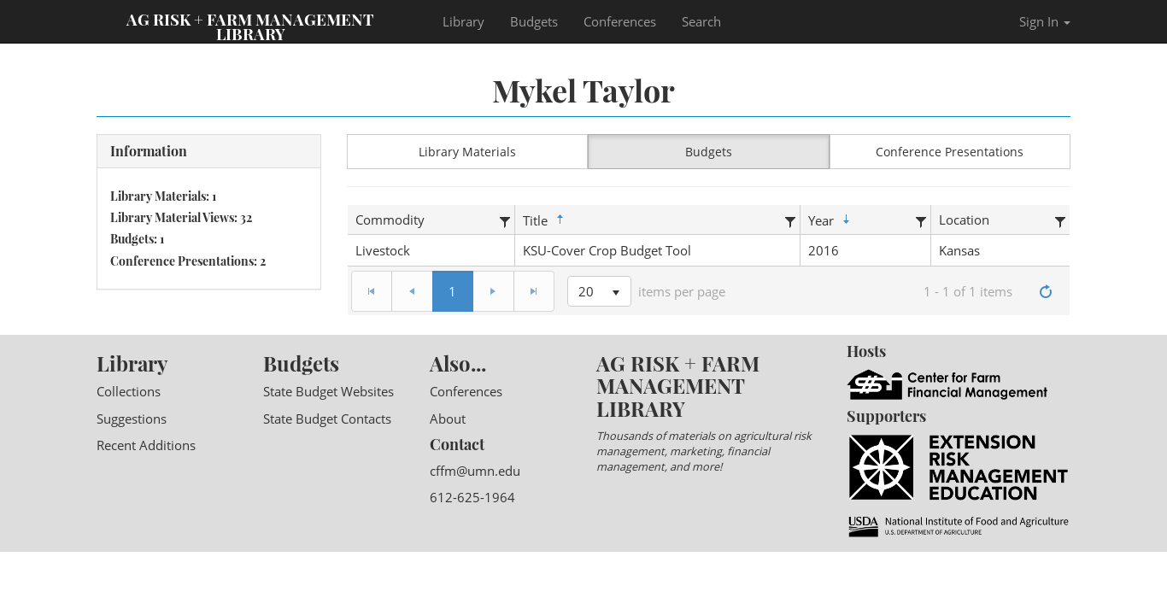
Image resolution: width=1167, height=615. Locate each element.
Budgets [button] (708, 152)
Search (701, 21)
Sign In (1044, 21)
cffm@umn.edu (475, 470)
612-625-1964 (472, 497)
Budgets (534, 21)
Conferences (620, 21)
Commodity (390, 219)
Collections (129, 391)
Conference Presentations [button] (949, 152)
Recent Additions (146, 445)
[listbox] (599, 291)
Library (463, 21)
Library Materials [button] (467, 152)
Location (964, 219)
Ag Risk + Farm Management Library (250, 26)
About (448, 418)
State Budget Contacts (327, 418)
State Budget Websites (328, 391)
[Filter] (505, 219)
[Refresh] (1046, 292)
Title (545, 220)
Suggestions (132, 418)
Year (830, 220)
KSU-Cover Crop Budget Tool (607, 250)
